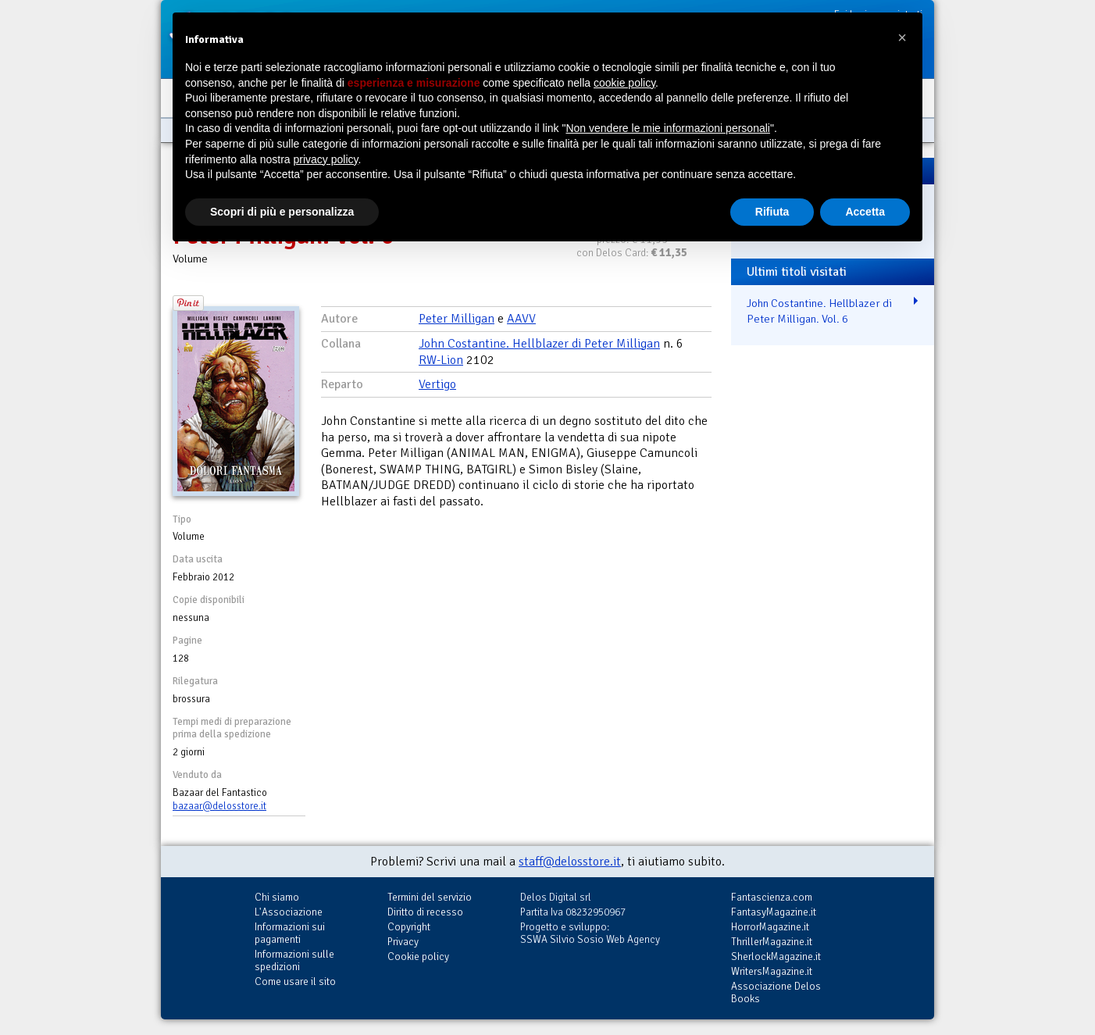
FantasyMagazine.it (773, 912)
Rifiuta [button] (772, 211)
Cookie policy (418, 956)
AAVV (521, 319)
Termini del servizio (429, 897)
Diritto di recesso (425, 912)
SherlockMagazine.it (776, 956)
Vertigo (437, 384)
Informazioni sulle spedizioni (294, 960)
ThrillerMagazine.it (771, 941)
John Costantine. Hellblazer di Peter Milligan (539, 344)
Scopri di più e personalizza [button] (282, 211)
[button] (902, 37)
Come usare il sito (295, 981)
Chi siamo (277, 897)
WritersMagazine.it (771, 971)
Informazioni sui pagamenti (290, 933)
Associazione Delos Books (776, 992)
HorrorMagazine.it (770, 926)
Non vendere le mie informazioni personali (667, 128)
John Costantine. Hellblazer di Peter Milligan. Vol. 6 (819, 311)
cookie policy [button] (624, 83)
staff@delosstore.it (570, 861)
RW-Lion (441, 360)
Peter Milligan (456, 319)
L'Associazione (289, 912)
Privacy (403, 941)
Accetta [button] (865, 211)
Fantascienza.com (771, 897)
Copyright (408, 926)
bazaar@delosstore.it (219, 806)
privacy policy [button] (326, 159)
